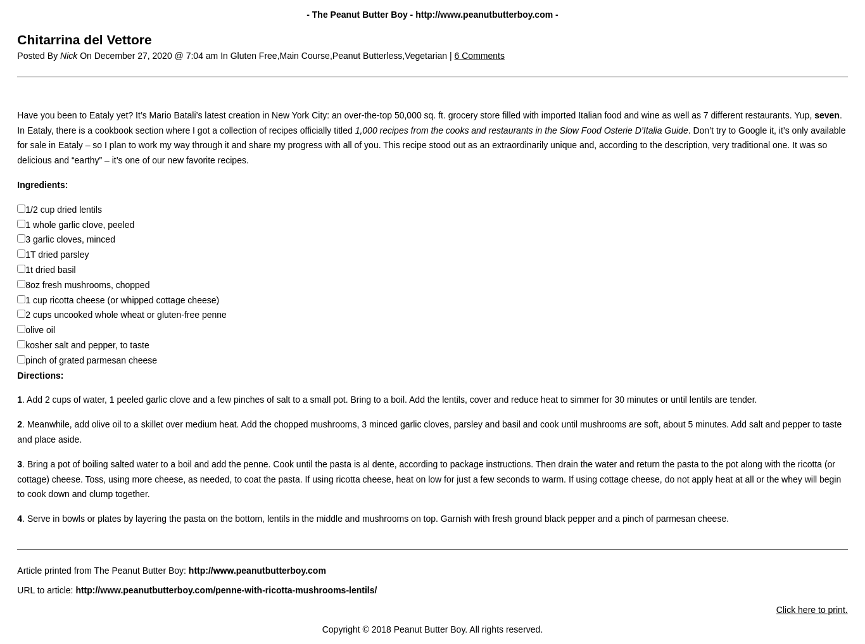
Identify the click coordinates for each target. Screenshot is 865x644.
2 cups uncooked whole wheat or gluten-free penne (126, 315)
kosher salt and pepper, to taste (87, 345)
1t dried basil (50, 270)
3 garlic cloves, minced (70, 239)
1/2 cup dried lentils (63, 210)
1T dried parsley (57, 254)
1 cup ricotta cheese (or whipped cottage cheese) (122, 300)
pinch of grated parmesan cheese (91, 360)
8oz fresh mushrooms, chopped (87, 285)
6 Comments (480, 56)
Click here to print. (812, 610)
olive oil (40, 330)
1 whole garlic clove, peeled (79, 225)
